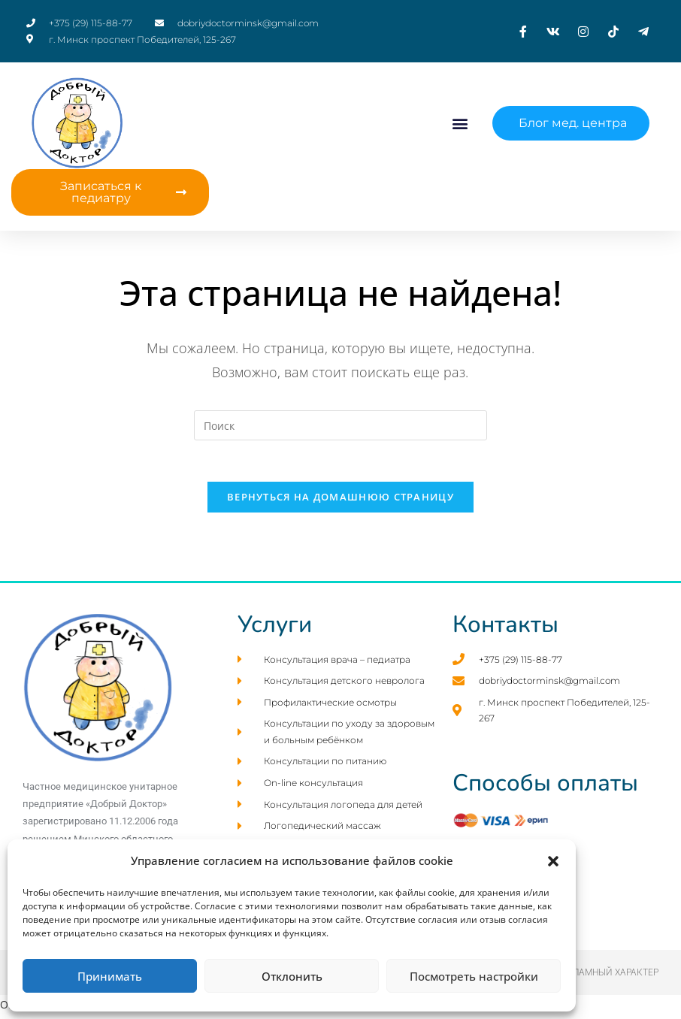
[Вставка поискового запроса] (340, 425)
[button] (553, 861)
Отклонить (292, 976)
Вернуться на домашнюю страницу (340, 501)
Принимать (109, 976)
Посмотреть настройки (474, 976)
